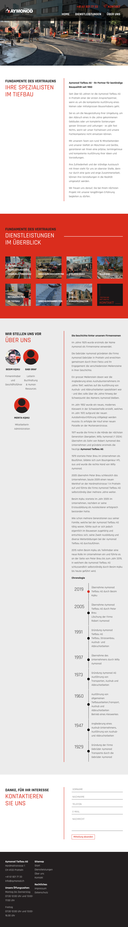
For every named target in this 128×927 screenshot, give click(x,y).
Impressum (40, 888)
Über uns (113, 14)
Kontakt (112, 6)
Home (66, 14)
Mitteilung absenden (83, 836)
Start (37, 865)
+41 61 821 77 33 (87, 7)
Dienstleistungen (88, 14)
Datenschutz (41, 892)
